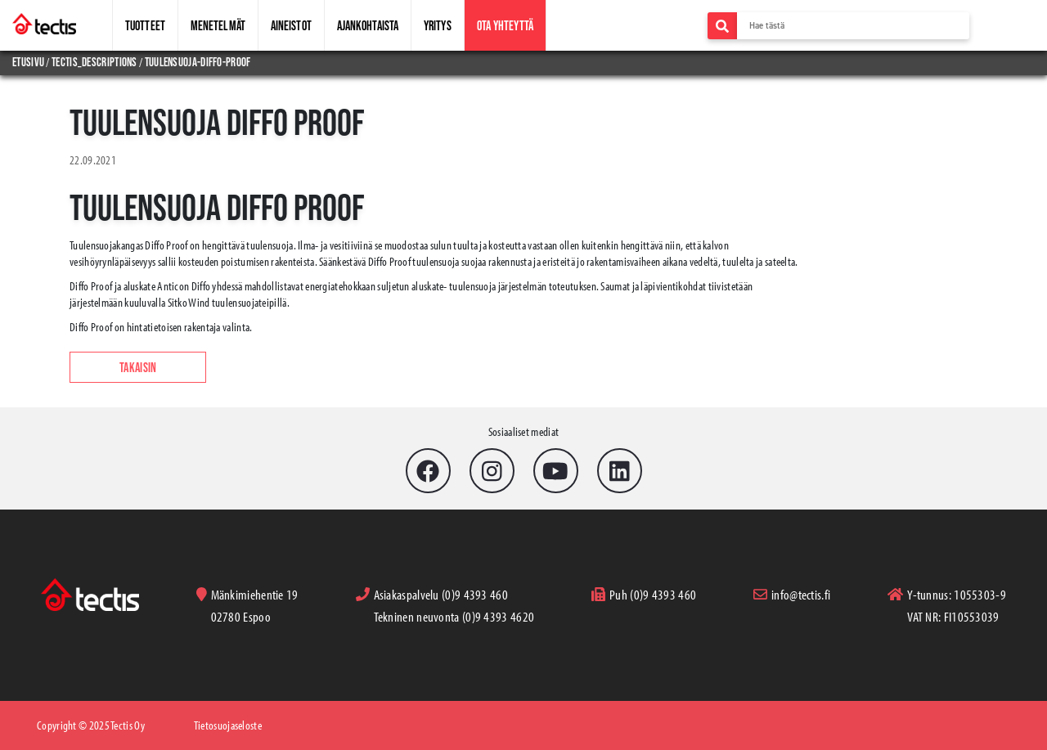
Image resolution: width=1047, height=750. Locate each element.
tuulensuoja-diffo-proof (198, 62)
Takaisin (137, 367)
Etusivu (29, 62)
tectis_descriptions (94, 62)
